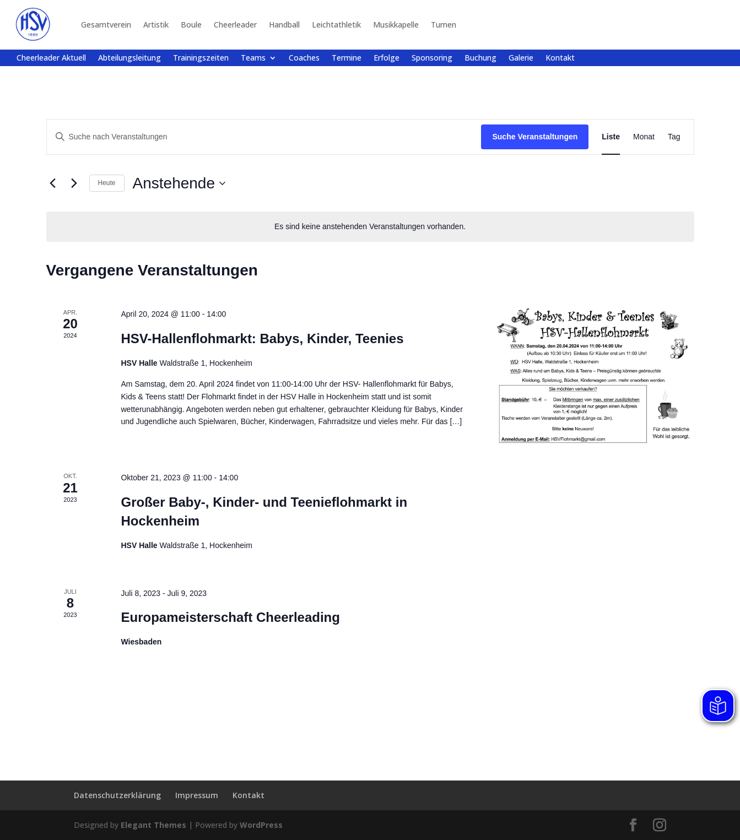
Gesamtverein (106, 24)
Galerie (521, 58)
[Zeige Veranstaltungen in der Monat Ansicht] (644, 137)
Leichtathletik (336, 24)
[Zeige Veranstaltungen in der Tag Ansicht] (674, 137)
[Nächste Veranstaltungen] (74, 183)
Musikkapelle (396, 24)
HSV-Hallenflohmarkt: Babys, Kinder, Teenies (262, 338)
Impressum (196, 795)
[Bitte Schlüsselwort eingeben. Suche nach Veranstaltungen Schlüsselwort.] (264, 137)
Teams (253, 58)
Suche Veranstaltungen (534, 136)
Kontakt (560, 58)
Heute (107, 183)
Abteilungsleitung (129, 58)
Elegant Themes (153, 825)
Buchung (480, 58)
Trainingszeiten (201, 58)
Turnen (443, 24)
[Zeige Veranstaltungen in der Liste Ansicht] (611, 137)
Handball (284, 24)
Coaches (304, 58)
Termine (346, 58)
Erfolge (386, 58)
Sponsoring (432, 58)
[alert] (370, 227)
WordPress (261, 825)
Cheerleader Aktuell (51, 58)
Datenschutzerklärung (117, 795)
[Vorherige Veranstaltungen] (53, 183)
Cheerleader (235, 24)
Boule (191, 24)
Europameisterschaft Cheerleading (230, 617)
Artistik (156, 24)
